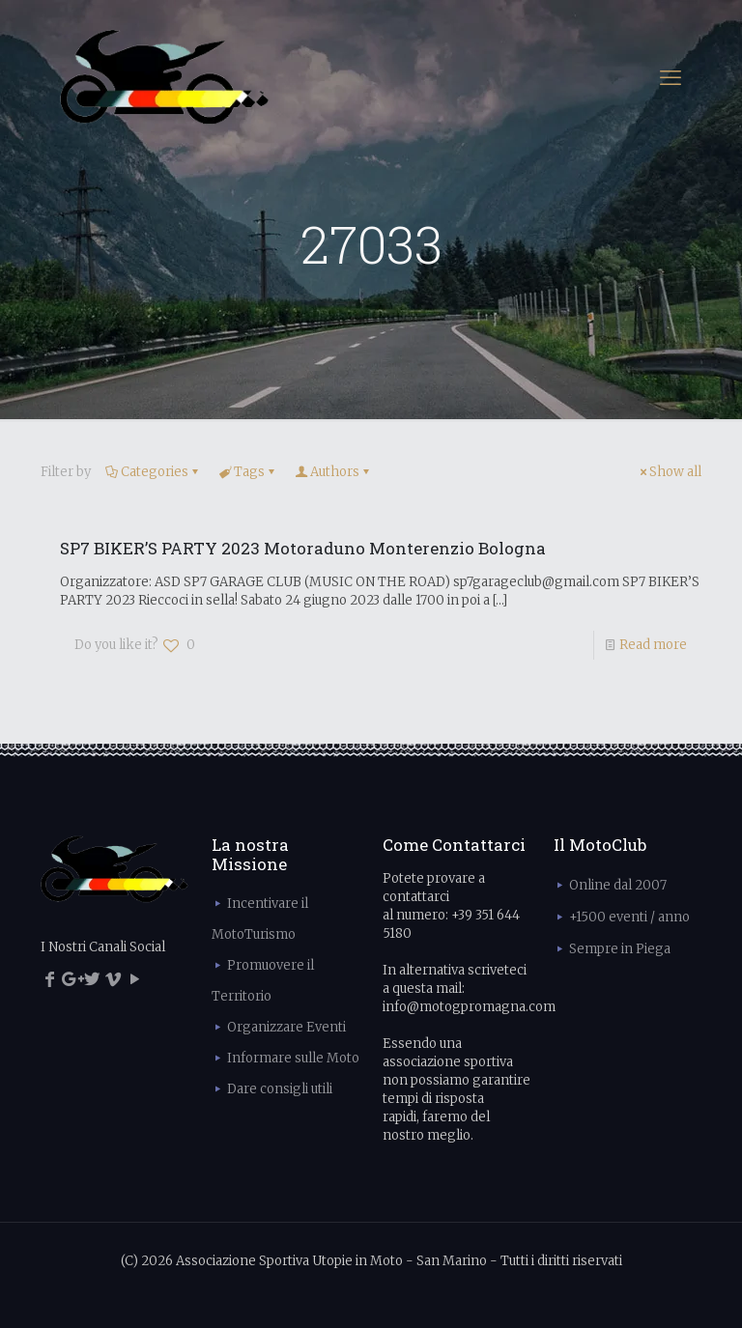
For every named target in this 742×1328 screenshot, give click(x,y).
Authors (333, 472)
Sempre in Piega (620, 949)
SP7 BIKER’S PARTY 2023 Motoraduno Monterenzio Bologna (303, 548)
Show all (669, 472)
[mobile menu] (670, 77)
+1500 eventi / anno (629, 917)
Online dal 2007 (618, 885)
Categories (153, 472)
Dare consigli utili (279, 1089)
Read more (653, 644)
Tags (247, 472)
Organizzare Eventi (286, 1027)
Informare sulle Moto (293, 1058)
